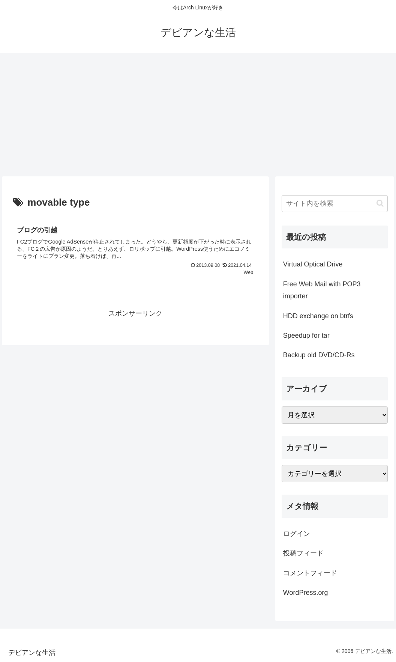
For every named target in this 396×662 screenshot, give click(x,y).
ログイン (296, 533)
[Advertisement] (198, 114)
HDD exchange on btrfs (318, 316)
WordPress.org (305, 592)
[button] (380, 203)
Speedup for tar (306, 335)
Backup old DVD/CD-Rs (319, 355)
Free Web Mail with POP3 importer (322, 290)
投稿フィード (303, 553)
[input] (335, 203)
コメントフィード (310, 573)
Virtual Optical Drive (313, 264)
